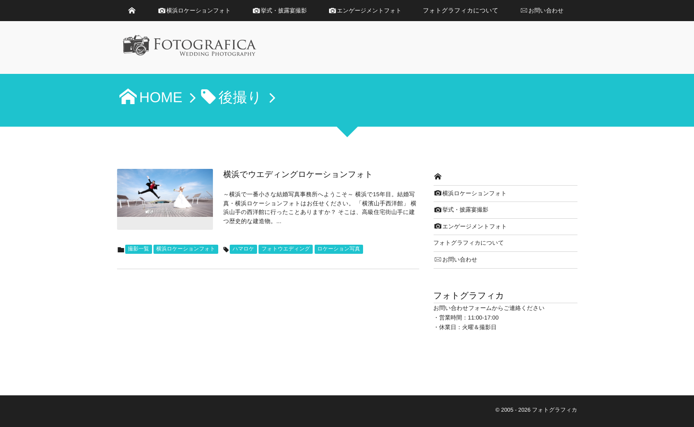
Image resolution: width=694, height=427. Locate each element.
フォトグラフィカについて (460, 10)
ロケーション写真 (339, 249)
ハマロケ (243, 249)
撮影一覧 (138, 249)
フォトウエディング (285, 249)
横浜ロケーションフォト (185, 249)
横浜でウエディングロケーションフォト (298, 174)
